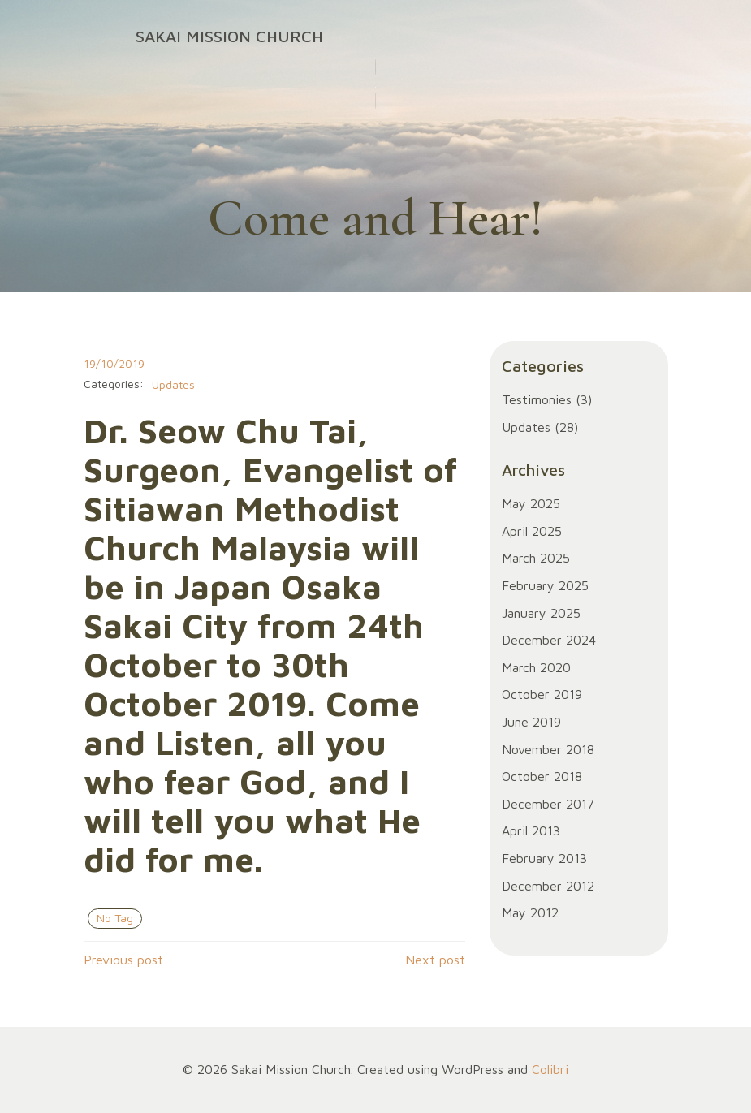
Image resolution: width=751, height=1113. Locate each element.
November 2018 (548, 749)
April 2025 (532, 531)
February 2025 (545, 585)
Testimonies (537, 399)
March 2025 (536, 557)
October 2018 (542, 776)
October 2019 (542, 694)
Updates (173, 384)
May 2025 (531, 503)
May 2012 (530, 912)
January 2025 (541, 613)
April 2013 (531, 830)
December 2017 (548, 803)
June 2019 (531, 721)
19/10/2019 (114, 363)
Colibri (550, 1069)
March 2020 (536, 667)
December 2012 (548, 885)
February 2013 (544, 858)
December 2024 (549, 639)
